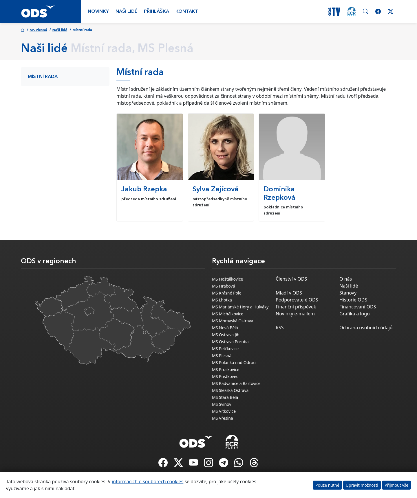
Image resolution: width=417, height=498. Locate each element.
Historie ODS (353, 300)
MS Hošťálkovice (227, 279)
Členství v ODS (291, 279)
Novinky (98, 11)
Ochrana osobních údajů (366, 327)
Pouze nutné (327, 485)
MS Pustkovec (225, 376)
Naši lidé (127, 11)
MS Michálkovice (227, 314)
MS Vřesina (222, 418)
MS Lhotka (222, 300)
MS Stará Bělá (225, 397)
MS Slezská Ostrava (230, 390)
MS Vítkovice (224, 411)
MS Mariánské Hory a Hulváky (240, 307)
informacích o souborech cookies (147, 481)
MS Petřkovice (225, 348)
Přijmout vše (396, 485)
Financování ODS (357, 306)
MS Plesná (38, 30)
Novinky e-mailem (295, 313)
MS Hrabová (223, 286)
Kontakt (186, 11)
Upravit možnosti (362, 485)
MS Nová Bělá (225, 327)
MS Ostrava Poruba (230, 341)
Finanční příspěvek (296, 306)
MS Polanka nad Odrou (234, 362)
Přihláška (156, 11)
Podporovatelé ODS (297, 300)
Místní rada (43, 76)
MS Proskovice (225, 369)
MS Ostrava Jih (225, 334)
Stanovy (347, 293)
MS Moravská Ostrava (232, 320)
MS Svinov (221, 404)
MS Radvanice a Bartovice (236, 383)
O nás (345, 279)
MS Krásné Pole (226, 293)
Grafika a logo (354, 313)
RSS (280, 327)
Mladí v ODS (289, 293)
